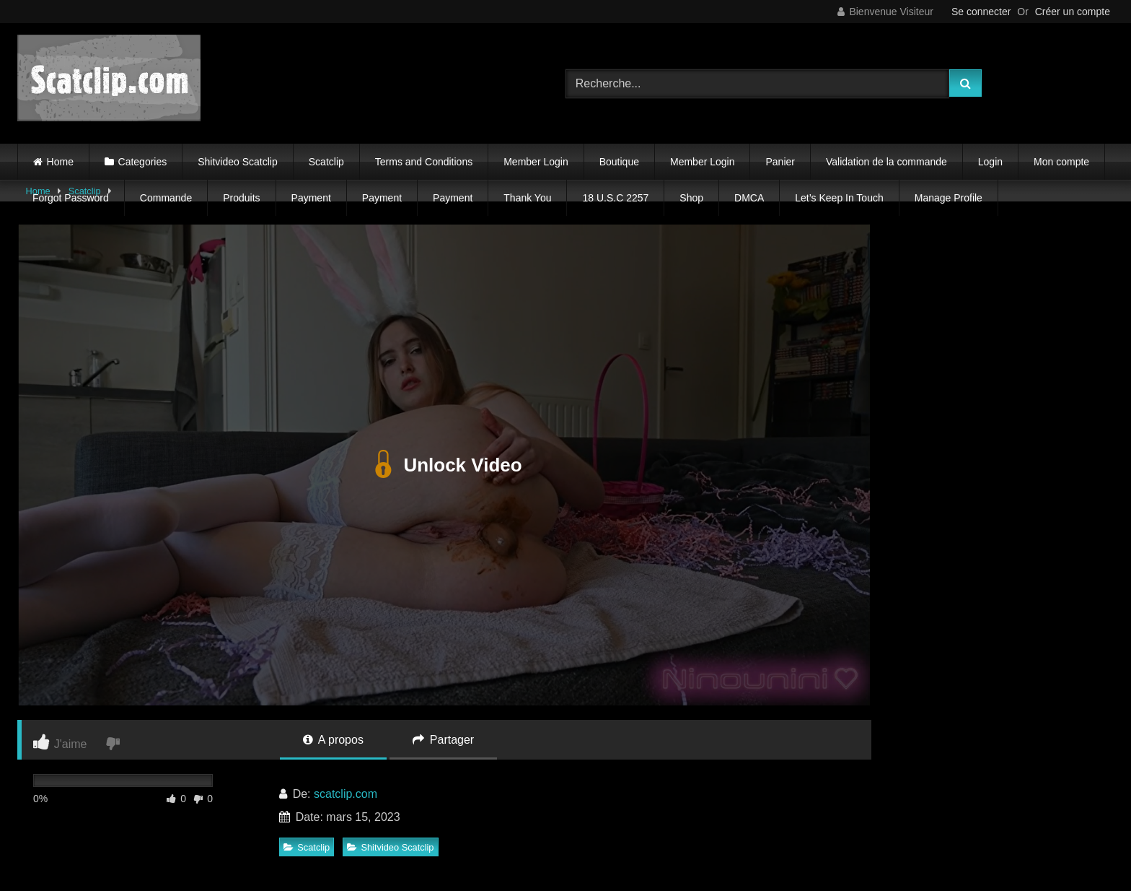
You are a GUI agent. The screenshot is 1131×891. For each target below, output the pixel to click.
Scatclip (326, 162)
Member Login (535, 162)
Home (60, 162)
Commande (166, 198)
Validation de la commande (886, 162)
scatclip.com (345, 794)
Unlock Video (444, 465)
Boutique (619, 162)
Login (990, 162)
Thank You (527, 198)
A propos (333, 740)
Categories (142, 162)
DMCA (749, 198)
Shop (691, 198)
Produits (241, 198)
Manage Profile (948, 198)
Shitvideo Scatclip (238, 162)
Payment (311, 198)
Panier (779, 162)
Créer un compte (1072, 11)
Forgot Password (70, 198)
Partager (443, 740)
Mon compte (1061, 162)
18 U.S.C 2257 (615, 198)
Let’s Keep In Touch (839, 198)
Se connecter (981, 11)
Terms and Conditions (423, 162)
